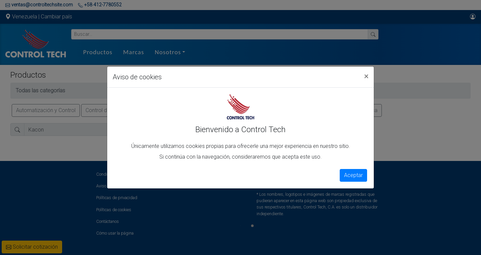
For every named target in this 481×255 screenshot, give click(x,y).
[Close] (366, 76)
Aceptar (353, 175)
